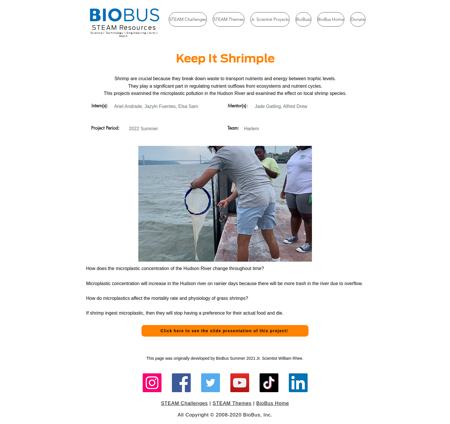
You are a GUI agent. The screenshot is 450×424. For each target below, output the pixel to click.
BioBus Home (272, 403)
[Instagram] (152, 382)
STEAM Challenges (184, 403)
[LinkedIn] (298, 382)
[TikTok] (269, 382)
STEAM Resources (124, 27)
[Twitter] (210, 382)
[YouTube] (239, 382)
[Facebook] (181, 382)
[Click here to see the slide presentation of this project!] (225, 331)
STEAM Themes (232, 403)
